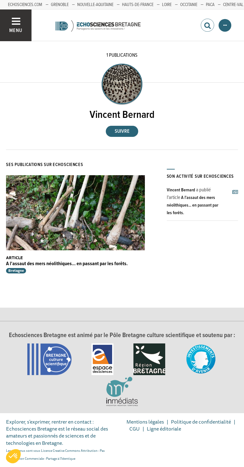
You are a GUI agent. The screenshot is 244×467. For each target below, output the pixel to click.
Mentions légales (145, 422)
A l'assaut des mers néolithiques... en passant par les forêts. (67, 263)
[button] (13, 456)
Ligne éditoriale (164, 429)
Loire (167, 5)
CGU (134, 429)
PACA (210, 5)
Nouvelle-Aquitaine (95, 5)
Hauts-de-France (137, 5)
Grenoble (60, 5)
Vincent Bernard (181, 190)
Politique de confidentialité (201, 422)
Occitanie (188, 5)
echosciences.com (25, 5)
